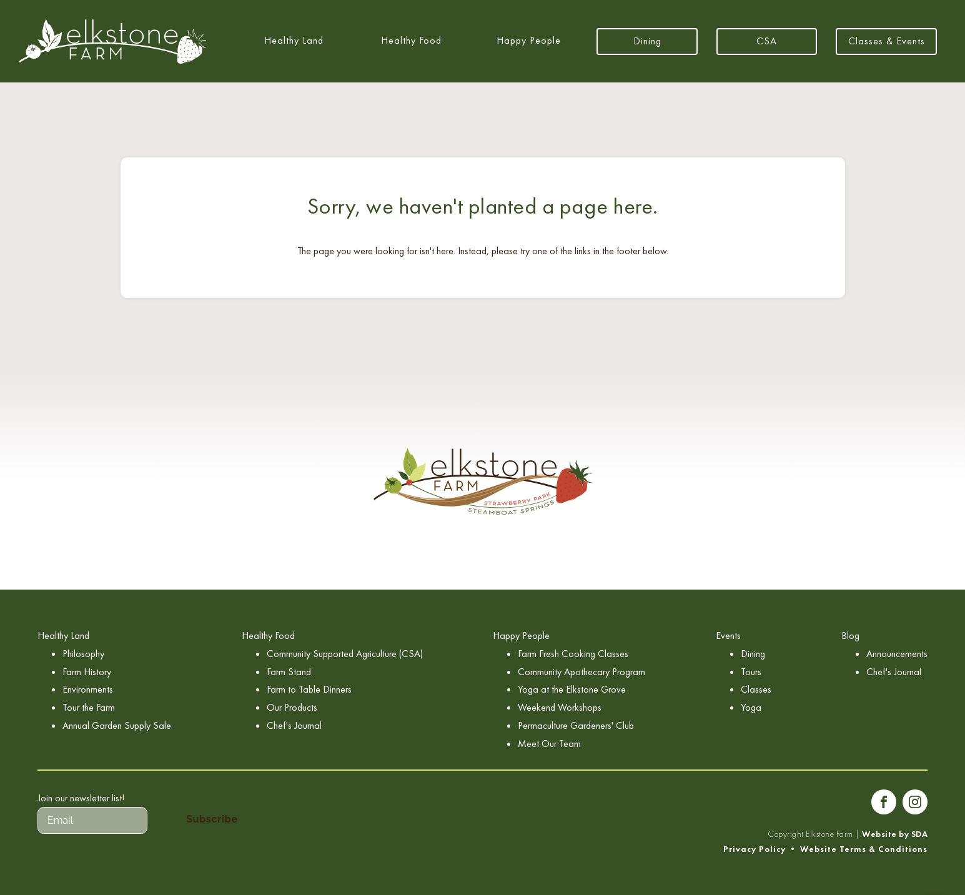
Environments (87, 689)
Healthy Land (294, 40)
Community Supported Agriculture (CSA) (345, 653)
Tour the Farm (88, 707)
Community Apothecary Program (581, 671)
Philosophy (83, 653)
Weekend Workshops (559, 707)
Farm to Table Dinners (309, 689)
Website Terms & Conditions (864, 849)
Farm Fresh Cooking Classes (573, 653)
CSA (766, 40)
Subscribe (212, 819)
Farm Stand (289, 671)
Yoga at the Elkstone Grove (572, 689)
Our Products (292, 707)
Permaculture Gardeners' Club (576, 725)
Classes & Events (886, 40)
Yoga (751, 707)
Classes (756, 689)
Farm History (86, 671)
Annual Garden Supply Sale (116, 725)
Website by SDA (895, 834)
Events (728, 635)
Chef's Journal (294, 725)
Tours (751, 671)
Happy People (529, 40)
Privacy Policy (754, 849)
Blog (850, 635)
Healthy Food (411, 40)
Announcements (897, 653)
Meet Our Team (549, 743)
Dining (647, 40)
